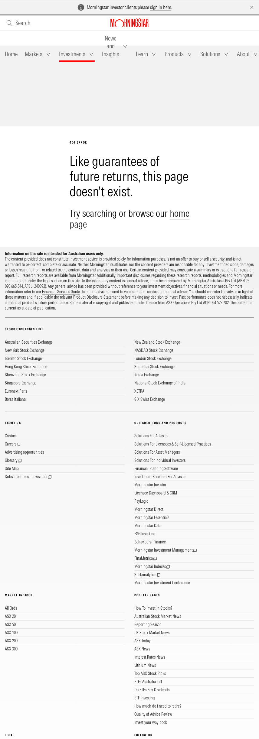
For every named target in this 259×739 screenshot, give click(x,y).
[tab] (11, 54)
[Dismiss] (252, 7)
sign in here (160, 7)
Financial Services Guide (61, 291)
